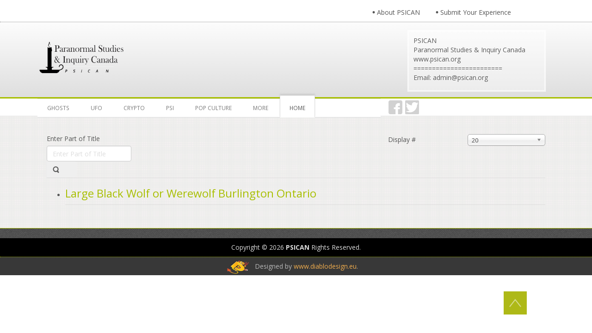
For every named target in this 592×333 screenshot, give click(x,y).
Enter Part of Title (74, 138)
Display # (402, 139)
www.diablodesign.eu (325, 266)
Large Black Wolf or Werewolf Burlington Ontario (190, 193)
